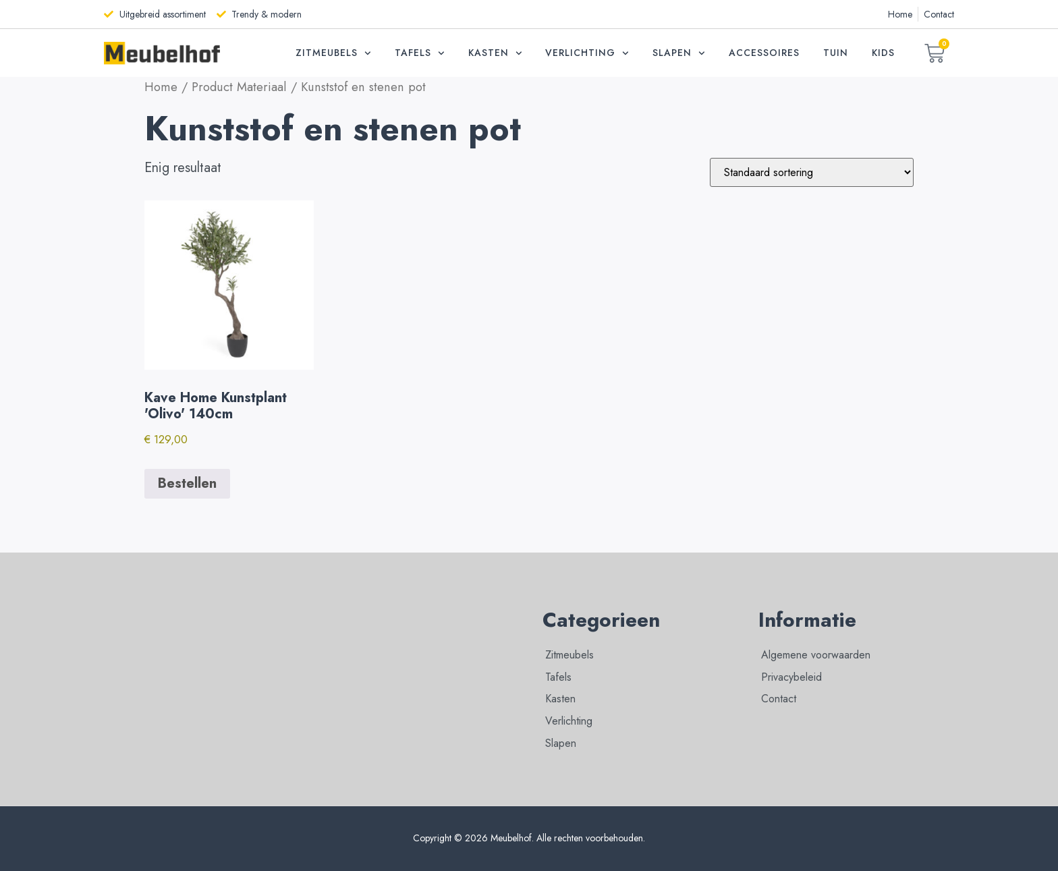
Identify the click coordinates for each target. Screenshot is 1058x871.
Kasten (495, 53)
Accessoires (764, 52)
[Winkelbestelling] (812, 172)
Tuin (835, 52)
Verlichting (587, 53)
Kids (883, 52)
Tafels (420, 53)
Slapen (678, 53)
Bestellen (187, 483)
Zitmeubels (333, 53)
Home (160, 87)
